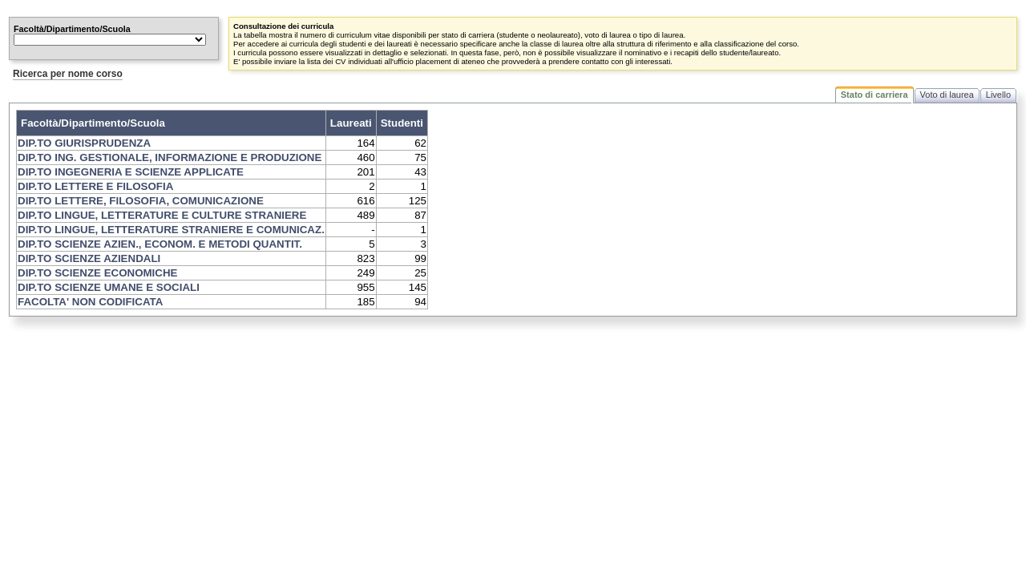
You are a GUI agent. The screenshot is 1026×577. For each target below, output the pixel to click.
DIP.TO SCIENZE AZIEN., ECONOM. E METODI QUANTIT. (160, 244)
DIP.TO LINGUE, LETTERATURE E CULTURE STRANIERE (162, 215)
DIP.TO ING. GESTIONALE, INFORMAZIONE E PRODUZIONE (169, 157)
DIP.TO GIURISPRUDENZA (84, 143)
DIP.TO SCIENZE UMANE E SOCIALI (109, 287)
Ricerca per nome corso (68, 73)
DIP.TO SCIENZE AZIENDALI (89, 258)
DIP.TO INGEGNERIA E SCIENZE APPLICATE (131, 172)
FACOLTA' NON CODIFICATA (90, 302)
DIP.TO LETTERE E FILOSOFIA (95, 186)
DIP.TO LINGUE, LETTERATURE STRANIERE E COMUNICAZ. (171, 230)
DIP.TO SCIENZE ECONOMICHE (97, 273)
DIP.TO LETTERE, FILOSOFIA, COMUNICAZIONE (141, 201)
